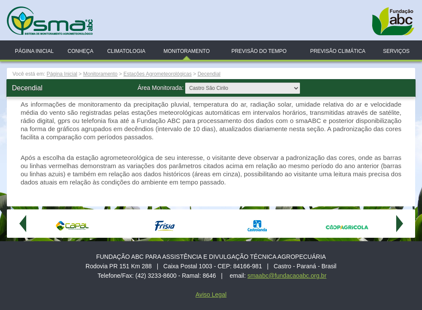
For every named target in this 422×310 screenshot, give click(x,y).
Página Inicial (34, 51)
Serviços (396, 51)
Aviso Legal (211, 294)
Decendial (209, 74)
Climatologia (126, 51)
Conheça (80, 51)
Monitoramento (186, 51)
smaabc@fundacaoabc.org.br (287, 275)
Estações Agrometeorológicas (157, 74)
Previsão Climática (338, 51)
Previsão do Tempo (258, 51)
